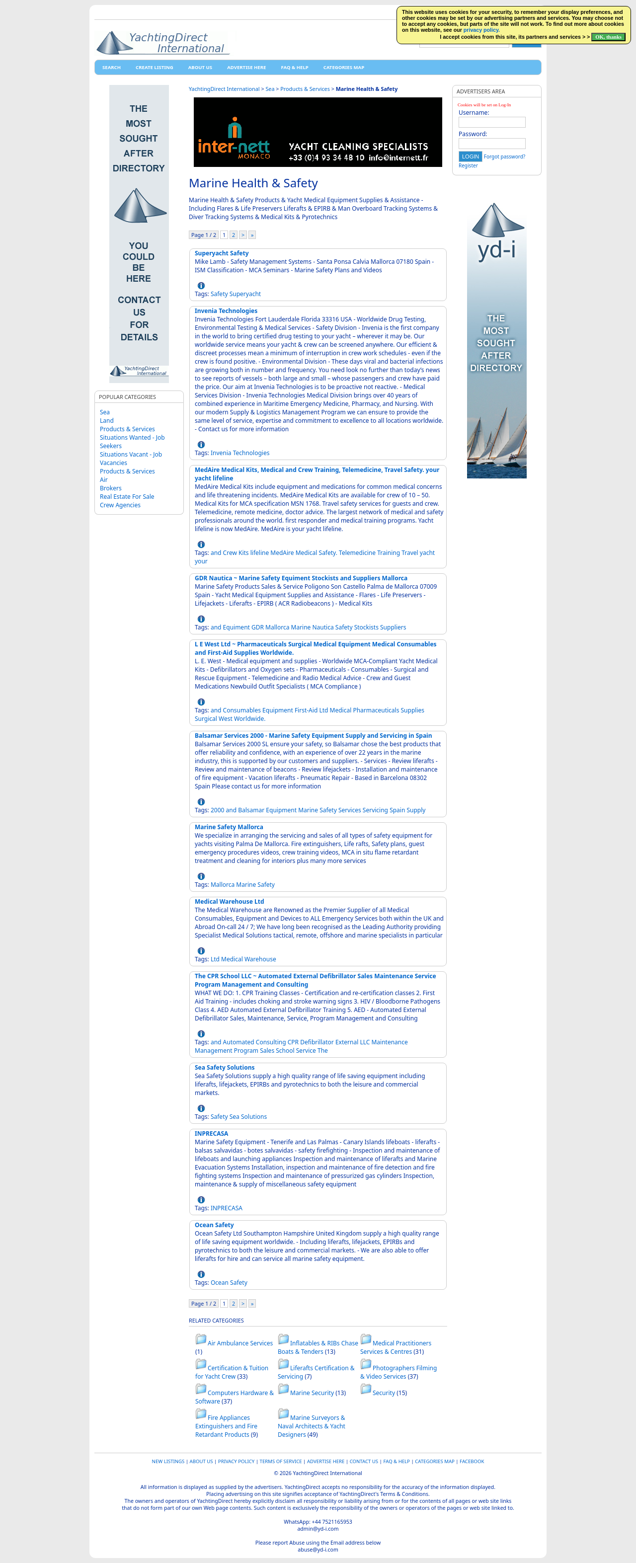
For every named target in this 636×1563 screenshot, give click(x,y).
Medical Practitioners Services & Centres (395, 1347)
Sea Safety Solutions (224, 1067)
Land (107, 420)
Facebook (472, 1461)
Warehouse (260, 959)
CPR (293, 1042)
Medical (307, 552)
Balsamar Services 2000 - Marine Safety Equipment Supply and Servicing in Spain (313, 735)
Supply (415, 810)
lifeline (259, 552)
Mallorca (277, 627)
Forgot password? (504, 156)
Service (306, 1050)
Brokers (111, 488)
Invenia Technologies (226, 311)
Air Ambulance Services (240, 1343)
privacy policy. (482, 30)
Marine (301, 627)
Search (111, 67)
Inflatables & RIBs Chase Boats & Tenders (318, 1347)
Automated (238, 1042)
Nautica (323, 627)
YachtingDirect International (224, 88)
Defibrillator (317, 1042)
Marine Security (312, 1393)
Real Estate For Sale (127, 496)
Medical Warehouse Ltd (229, 901)
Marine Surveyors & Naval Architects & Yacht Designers (311, 1426)
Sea (105, 412)
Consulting (271, 1042)
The (323, 1050)
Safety (219, 294)
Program (246, 1050)
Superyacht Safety (222, 253)
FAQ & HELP (294, 67)
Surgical (206, 718)
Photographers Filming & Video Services (398, 1372)
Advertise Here (246, 67)
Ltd (323, 710)
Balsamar (251, 810)
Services (349, 810)
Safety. (328, 552)
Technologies (251, 453)
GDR (257, 627)
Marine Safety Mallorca (229, 827)
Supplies (412, 710)
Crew (230, 552)
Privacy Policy (236, 1461)
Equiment (236, 627)
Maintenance (389, 1042)
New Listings (168, 1461)
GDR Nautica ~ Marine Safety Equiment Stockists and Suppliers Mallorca (301, 578)
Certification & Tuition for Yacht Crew (231, 1372)
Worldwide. (250, 718)
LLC (365, 1042)
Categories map (343, 67)
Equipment (277, 710)
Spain (397, 810)
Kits (243, 552)
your (201, 561)
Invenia (221, 453)
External (346, 1042)
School (285, 1050)
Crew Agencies (120, 505)
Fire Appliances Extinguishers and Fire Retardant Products (226, 1426)
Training (388, 552)
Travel (409, 552)
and (216, 552)
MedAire (282, 552)
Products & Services (127, 429)
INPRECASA (211, 1133)
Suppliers (393, 627)
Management (214, 1050)
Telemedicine (357, 552)
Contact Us (364, 1461)
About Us (200, 67)
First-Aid (306, 710)
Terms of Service (281, 1461)
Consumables (242, 710)
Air (104, 479)
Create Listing (154, 67)
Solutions (254, 1116)
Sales (267, 1050)
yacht (427, 552)
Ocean (220, 1282)
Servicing (375, 810)
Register (468, 165)
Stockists (366, 627)
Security (384, 1393)
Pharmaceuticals (376, 710)
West (226, 718)
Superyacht (245, 294)
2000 (217, 810)
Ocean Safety (214, 1225)
